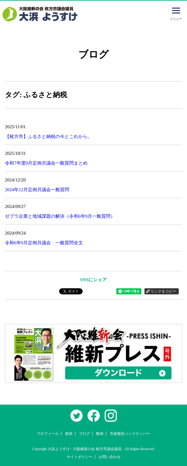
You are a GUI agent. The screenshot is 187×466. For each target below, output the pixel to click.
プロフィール (48, 433)
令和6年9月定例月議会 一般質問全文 (44, 242)
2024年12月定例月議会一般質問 (37, 189)
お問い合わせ (110, 457)
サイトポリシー (79, 457)
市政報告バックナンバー (130, 433)
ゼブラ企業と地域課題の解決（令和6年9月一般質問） (60, 216)
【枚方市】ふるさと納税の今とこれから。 (48, 136)
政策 (69, 433)
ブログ (84, 433)
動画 (99, 433)
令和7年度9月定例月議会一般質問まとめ (46, 163)
